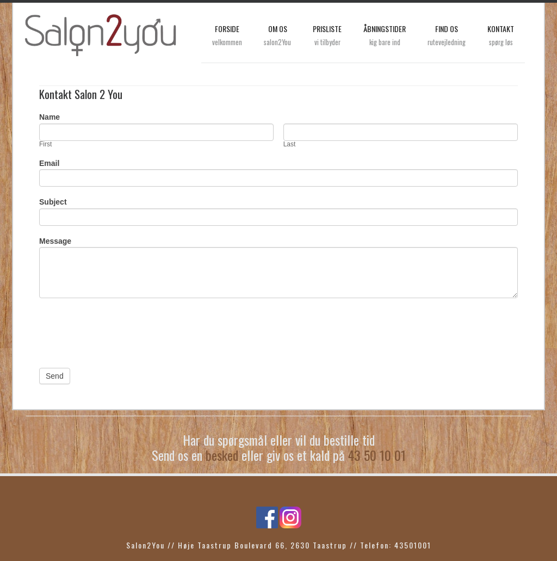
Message (55, 241)
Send (55, 376)
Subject (53, 202)
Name (49, 117)
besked (222, 455)
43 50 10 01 (377, 455)
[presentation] (122, 330)
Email (49, 163)
